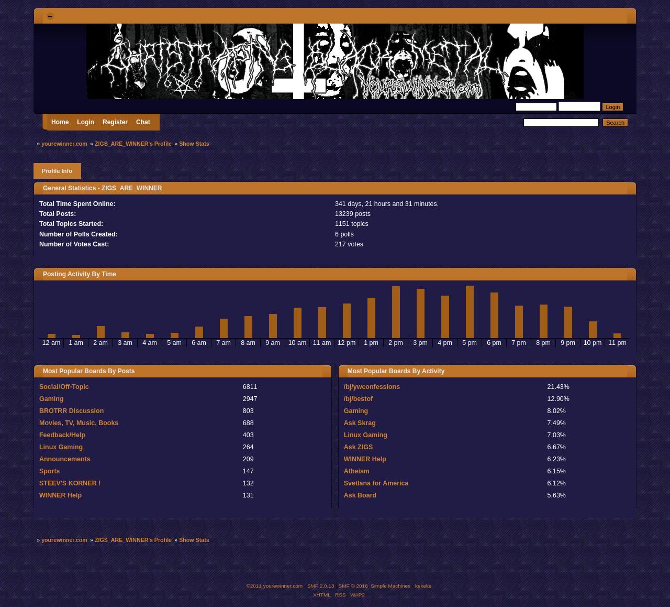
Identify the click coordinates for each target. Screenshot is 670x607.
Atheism (357, 471)
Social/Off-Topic (64, 387)
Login (85, 122)
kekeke (423, 586)
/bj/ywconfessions (372, 387)
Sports (49, 471)
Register (115, 122)
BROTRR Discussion (71, 411)
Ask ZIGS (358, 447)
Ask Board (360, 495)
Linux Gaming (61, 447)
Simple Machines (390, 586)
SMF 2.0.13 (320, 586)
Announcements (65, 459)
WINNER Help (60, 495)
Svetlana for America (376, 483)
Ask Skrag (360, 423)
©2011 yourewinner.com (274, 586)
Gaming (51, 399)
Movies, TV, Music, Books (78, 423)
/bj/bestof (358, 399)
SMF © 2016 (353, 586)
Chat (143, 122)
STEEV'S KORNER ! (69, 483)
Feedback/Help (62, 435)
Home (60, 122)
